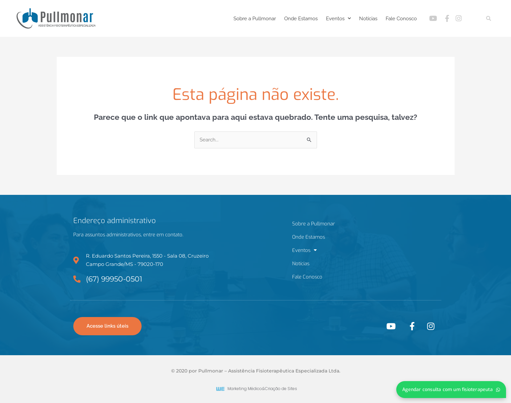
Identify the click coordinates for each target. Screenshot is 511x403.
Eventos (338, 18)
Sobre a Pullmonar (254, 19)
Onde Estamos (301, 19)
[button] (488, 18)
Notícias (368, 19)
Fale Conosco (401, 19)
